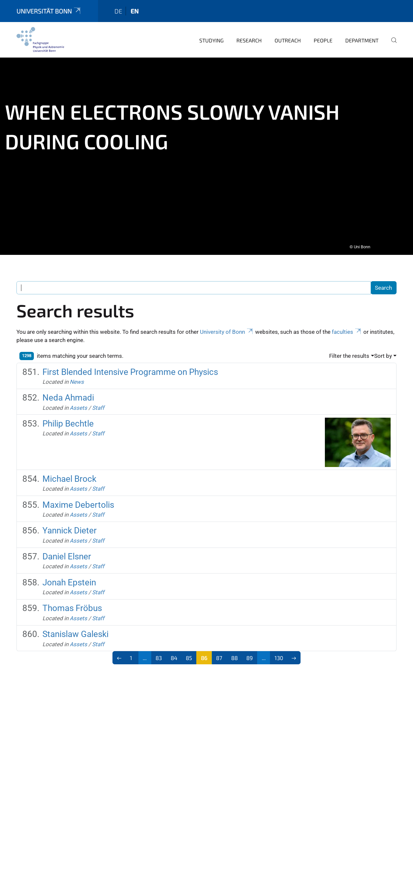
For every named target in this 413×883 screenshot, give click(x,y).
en (135, 6)
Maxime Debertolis (78, 500)
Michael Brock (69, 474)
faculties (347, 327)
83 (159, 653)
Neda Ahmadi (68, 393)
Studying (211, 36)
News (77, 377)
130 (279, 653)
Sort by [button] (383, 351)
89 (249, 653)
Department (361, 36)
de (118, 6)
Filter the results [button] (349, 351)
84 (174, 653)
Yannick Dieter (69, 526)
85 (189, 653)
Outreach (288, 36)
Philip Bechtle (68, 419)
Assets (78, 403)
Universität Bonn (49, 6)
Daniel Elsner (66, 552)
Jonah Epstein (69, 578)
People (323, 36)
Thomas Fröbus (72, 603)
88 (234, 653)
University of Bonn (227, 327)
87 (219, 653)
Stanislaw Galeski (75, 629)
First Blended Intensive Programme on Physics (130, 367)
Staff (98, 403)
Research (249, 36)
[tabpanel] (206, 151)
